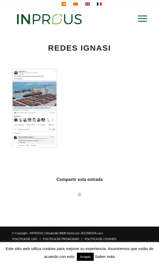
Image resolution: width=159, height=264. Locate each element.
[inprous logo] (66, 18)
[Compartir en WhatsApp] (79, 194)
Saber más (105, 256)
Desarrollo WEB (55, 233)
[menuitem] (140, 18)
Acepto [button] (85, 257)
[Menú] (140, 18)
